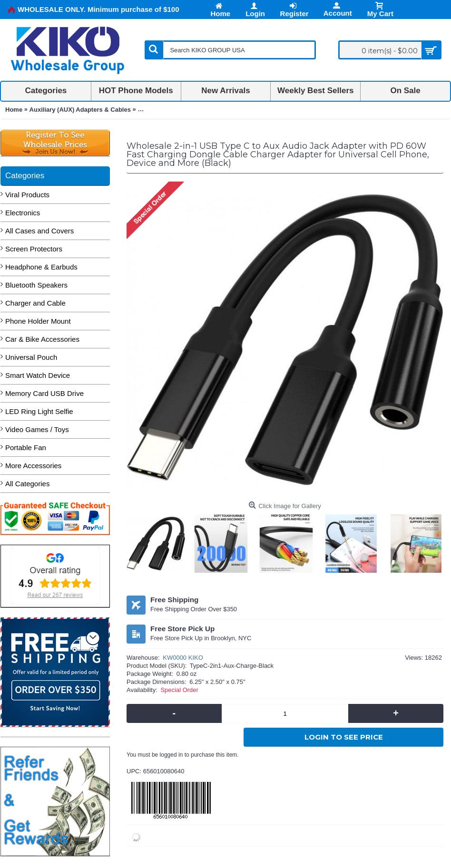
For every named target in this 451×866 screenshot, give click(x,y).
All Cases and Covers (39, 231)
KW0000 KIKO (183, 657)
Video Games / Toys (37, 429)
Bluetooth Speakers (36, 285)
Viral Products (27, 195)
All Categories (27, 484)
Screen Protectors (33, 249)
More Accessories (33, 466)
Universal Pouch (31, 357)
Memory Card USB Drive (44, 393)
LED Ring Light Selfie (39, 411)
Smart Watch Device (37, 375)
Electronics (22, 213)
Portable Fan (25, 447)
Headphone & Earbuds (41, 267)
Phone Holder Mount (38, 321)
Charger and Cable (35, 303)
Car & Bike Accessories (42, 339)
